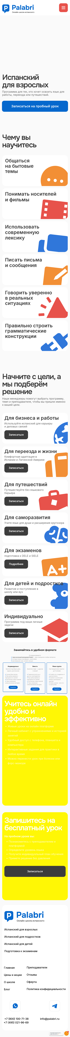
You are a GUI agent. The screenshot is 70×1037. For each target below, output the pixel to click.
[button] (35, 106)
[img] (63, 7)
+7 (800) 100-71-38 (16, 1018)
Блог (7, 989)
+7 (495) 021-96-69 (16, 1022)
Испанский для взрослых (21, 929)
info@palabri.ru (49, 1018)
